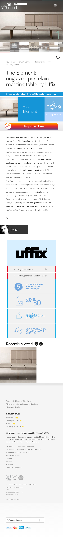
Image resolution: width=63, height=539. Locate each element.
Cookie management (14, 467)
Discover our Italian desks (20, 446)
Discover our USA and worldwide (22, 404)
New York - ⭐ (12, 418)
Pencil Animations (13, 455)
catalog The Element (30, 269)
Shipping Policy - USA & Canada (18, 452)
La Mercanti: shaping (24, 449)
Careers (9, 458)
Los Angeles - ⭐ (14, 421)
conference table (34, 137)
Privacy (9, 461)
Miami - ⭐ (10, 424)
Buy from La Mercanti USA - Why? (19, 401)
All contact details (13, 407)
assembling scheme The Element (30, 276)
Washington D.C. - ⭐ (15, 427)
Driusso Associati (11, 229)
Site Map (9, 464)
